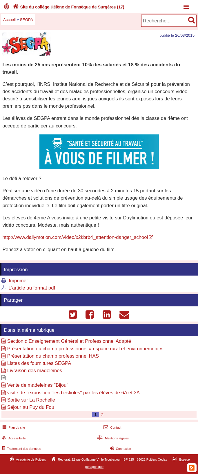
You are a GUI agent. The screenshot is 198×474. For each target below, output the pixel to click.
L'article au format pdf (31, 288)
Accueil (9, 19)
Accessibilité (13, 438)
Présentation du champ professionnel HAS (53, 356)
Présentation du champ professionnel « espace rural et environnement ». (85, 348)
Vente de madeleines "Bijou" (37, 385)
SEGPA (26, 19)
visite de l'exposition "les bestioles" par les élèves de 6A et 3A (73, 392)
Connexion (120, 448)
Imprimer (18, 280)
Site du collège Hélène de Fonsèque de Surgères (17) (67, 7)
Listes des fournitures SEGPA (39, 363)
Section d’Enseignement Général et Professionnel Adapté (69, 341)
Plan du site (13, 427)
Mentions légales (112, 438)
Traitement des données (21, 448)
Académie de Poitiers (31, 459)
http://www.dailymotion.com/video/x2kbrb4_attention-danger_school (75, 237)
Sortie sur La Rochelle (31, 400)
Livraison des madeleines (34, 370)
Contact (111, 427)
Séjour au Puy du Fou (30, 407)
